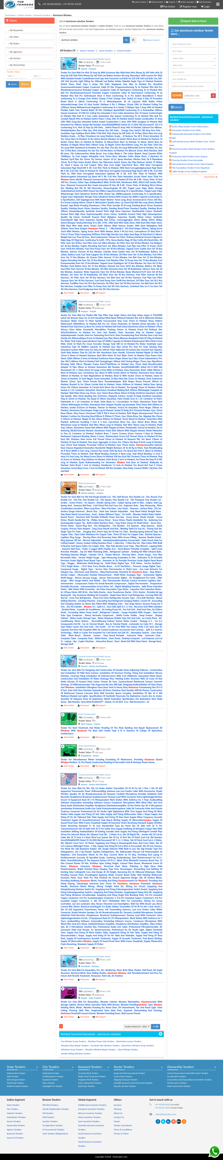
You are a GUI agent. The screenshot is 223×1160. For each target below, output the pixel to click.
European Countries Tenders (91, 1109)
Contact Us (119, 1117)
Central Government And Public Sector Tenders (187, 1073)
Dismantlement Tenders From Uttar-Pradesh (192, 164)
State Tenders (16, 1067)
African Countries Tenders (90, 1113)
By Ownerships (16, 65)
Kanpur (84, 998)
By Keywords (15, 30)
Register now (188, 6)
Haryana (95, 966)
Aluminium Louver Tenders (128, 1041)
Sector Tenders (124, 1067)
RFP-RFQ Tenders (50, 1105)
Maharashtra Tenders (16, 1073)
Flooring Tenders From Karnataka (187, 160)
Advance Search (151, 40)
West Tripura (86, 724)
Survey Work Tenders (123, 1076)
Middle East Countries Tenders (92, 1105)
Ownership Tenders (180, 1067)
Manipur (92, 69)
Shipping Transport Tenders (125, 1079)
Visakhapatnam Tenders (53, 1076)
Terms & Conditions (123, 1129)
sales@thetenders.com (165, 1114)
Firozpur (84, 311)
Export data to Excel (193, 21)
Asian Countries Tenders (89, 1117)
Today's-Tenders (87, 50)
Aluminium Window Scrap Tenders (138, 1045)
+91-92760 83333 (163, 1104)
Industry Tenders (14, 1113)
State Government (87, 483)
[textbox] (91, 40)
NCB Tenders (48, 1117)
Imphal (84, 69)
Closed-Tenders (124, 50)
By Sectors (14, 58)
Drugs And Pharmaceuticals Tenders (129, 1073)
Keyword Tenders (90, 1067)
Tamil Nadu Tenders (15, 1083)
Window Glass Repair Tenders (75, 1045)
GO (155, 1026)
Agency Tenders (14, 1129)
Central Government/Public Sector (94, 59)
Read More (209, 176)
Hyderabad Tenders (51, 1073)
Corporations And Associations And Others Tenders (189, 1079)
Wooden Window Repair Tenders (100, 1049)
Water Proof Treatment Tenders (92, 1076)
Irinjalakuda (86, 755)
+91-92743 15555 (163, 1107)
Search (12, 84)
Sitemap (117, 1109)
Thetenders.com (120, 1156)
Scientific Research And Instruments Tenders (133, 1083)
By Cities (13, 36)
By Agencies (15, 51)
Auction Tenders (50, 1121)
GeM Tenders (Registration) (55, 1133)
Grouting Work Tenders (88, 1073)
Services (117, 1105)
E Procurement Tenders (53, 1129)
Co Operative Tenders (176, 1076)
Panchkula (85, 966)
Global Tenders (156, 2)
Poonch (84, 666)
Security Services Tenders (125, 1086)
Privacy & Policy (121, 1133)
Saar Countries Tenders (89, 1121)
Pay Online (167, 6)
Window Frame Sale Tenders (101, 1041)
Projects (170, 2)
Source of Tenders (15, 1137)
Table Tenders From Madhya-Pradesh (189, 171)
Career (117, 1121)
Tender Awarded (186, 2)
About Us (118, 1113)
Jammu (84, 784)
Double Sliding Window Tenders (76, 1053)
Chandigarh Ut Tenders (52, 1086)
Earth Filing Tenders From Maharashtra (190, 126)
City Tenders (51, 1067)
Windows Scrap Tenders (72, 1049)
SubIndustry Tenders (16, 1117)
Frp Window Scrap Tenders (73, 1041)
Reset (25, 84)
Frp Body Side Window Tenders (105, 1045)
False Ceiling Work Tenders (89, 1083)
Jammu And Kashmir (98, 666)
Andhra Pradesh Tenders (17, 1086)
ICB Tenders (48, 1113)
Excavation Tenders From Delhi (186, 130)
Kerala (96, 755)
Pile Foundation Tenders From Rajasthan (191, 167)
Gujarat (100, 493)
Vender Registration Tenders (56, 1109)
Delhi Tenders (13, 1076)
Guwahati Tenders (50, 1079)
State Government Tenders (178, 1086)
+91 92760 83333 (51, 4)
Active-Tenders (106, 50)
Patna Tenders (49, 1083)
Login (205, 6)
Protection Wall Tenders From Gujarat (189, 156)
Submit (176, 107)
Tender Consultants (123, 1125)
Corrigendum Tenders (53, 1125)
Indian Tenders (139, 2)
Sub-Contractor (203, 2)
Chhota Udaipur (88, 493)
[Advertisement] (29, 111)
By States (13, 43)
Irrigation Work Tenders (88, 1079)
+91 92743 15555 (72, 4)
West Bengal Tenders (16, 1079)
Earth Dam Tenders (86, 1086)
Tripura (97, 724)
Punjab (93, 311)
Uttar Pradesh (95, 998)
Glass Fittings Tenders (128, 1049)
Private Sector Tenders (177, 1083)
